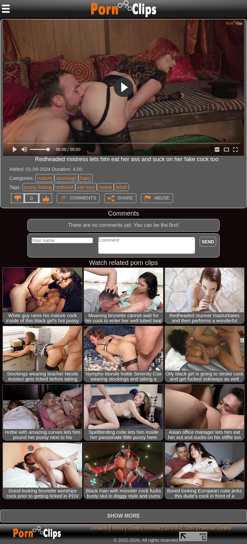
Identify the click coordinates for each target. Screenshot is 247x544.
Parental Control (214, 527)
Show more (123, 516)
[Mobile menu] (6, 9)
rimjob (105, 187)
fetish (121, 187)
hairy (85, 178)
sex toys (86, 187)
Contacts (99, 527)
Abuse (161, 197)
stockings (66, 178)
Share (125, 197)
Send (208, 241)
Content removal (143, 527)
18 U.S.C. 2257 (179, 527)
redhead (64, 187)
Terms (117, 527)
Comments (83, 197)
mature (44, 178)
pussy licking (38, 187)
